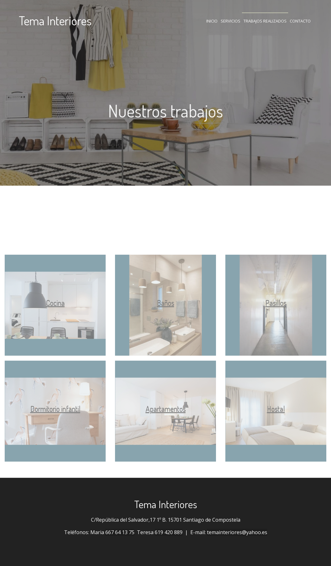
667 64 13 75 (119, 532)
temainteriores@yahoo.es (237, 532)
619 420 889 (169, 532)
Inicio (212, 21)
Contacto (300, 21)
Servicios (230, 21)
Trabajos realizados (265, 21)
